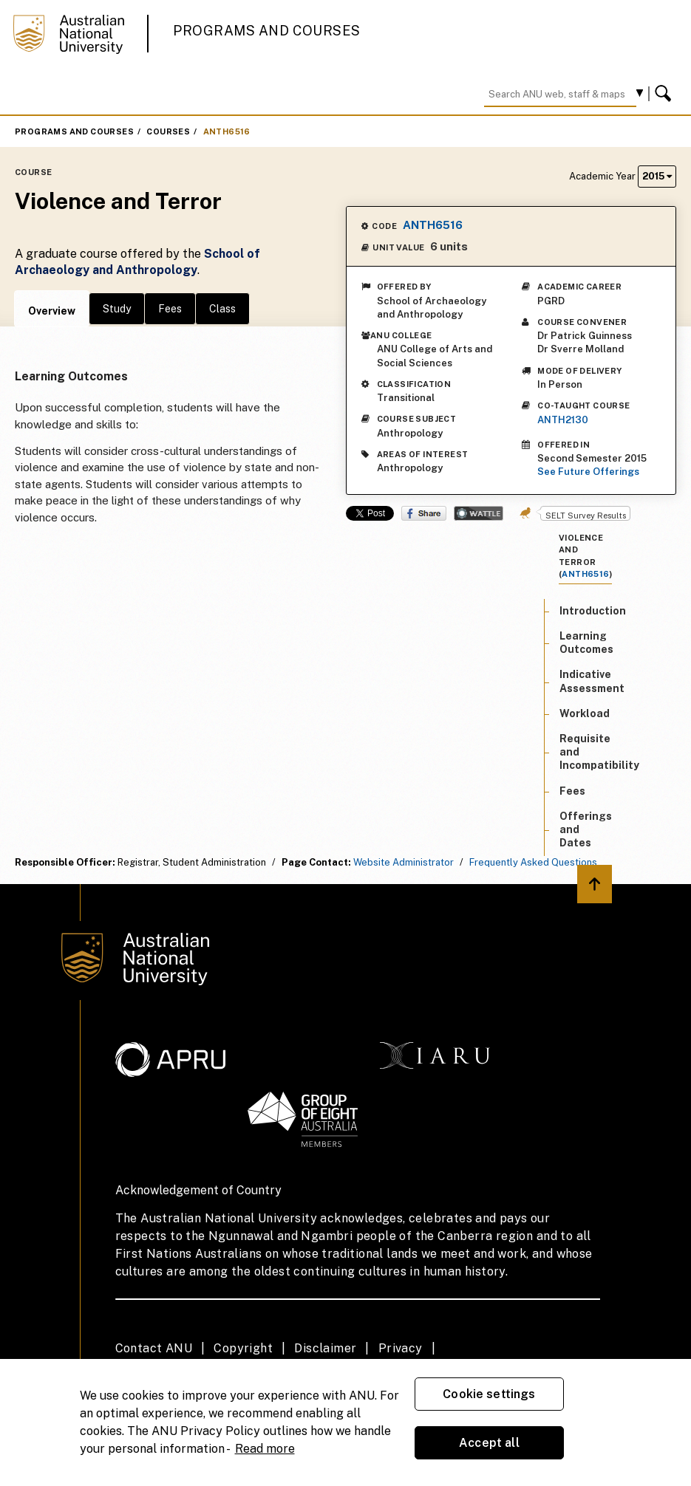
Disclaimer (325, 1348)
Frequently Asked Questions (533, 862)
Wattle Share (478, 513)
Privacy (400, 1348)
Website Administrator (403, 862)
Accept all (489, 1443)
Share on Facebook (423, 513)
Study (117, 309)
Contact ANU (153, 1348)
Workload (584, 713)
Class (222, 309)
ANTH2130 (562, 419)
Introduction (592, 611)
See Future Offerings (588, 471)
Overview (51, 311)
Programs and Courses (267, 30)
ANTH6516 (227, 131)
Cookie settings (489, 1394)
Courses (168, 131)
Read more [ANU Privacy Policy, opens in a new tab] (265, 1449)
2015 (657, 176)
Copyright (243, 1348)
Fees (170, 309)
